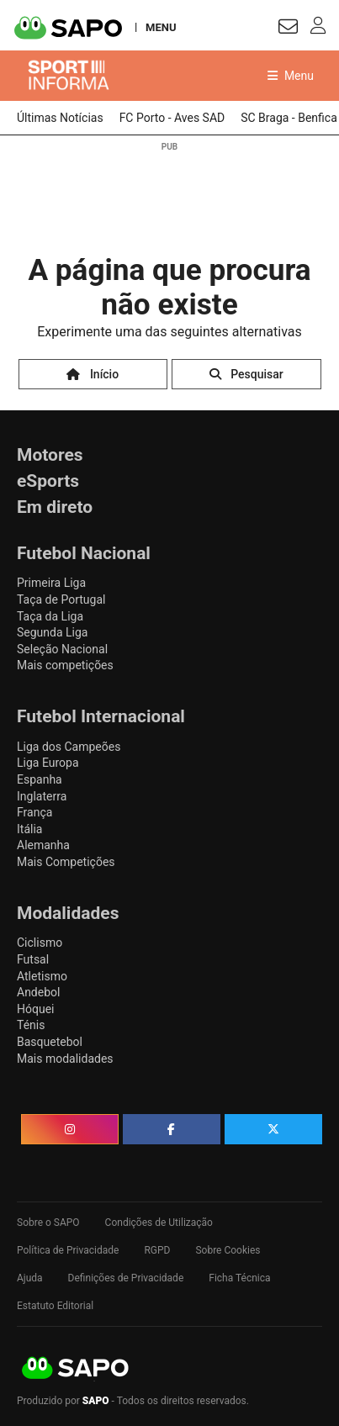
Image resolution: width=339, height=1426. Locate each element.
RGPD (157, 1250)
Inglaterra (41, 796)
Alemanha (43, 845)
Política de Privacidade (68, 1250)
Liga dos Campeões (68, 746)
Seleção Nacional (62, 649)
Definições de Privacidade (126, 1278)
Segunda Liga (52, 632)
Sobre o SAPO (48, 1222)
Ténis (31, 1025)
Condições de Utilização (159, 1222)
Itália (29, 829)
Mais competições (65, 665)
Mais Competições (66, 862)
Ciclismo (39, 942)
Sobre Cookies (227, 1250)
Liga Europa (48, 762)
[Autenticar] (288, 29)
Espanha (39, 779)
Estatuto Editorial (55, 1306)
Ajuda (30, 1278)
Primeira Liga (51, 582)
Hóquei (35, 1009)
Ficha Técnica (239, 1278)
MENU (161, 27)
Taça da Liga (50, 616)
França (34, 812)
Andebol (38, 992)
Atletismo (42, 976)
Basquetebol (49, 1041)
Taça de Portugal (61, 599)
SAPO (76, 1369)
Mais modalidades (65, 1058)
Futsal (33, 959)
